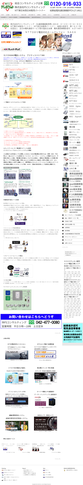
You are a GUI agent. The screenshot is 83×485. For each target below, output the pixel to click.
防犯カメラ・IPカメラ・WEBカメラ (10, 480)
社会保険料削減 (56, 14)
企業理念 (38, 14)
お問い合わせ (62, 17)
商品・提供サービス (15, 14)
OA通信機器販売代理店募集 (25, 17)
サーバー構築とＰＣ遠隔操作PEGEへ (45, 407)
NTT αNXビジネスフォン (9, 474)
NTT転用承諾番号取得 (49, 477)
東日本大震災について (28, 470)
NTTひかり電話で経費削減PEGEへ (45, 360)
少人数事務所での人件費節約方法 (30, 474)
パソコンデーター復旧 (56, 452)
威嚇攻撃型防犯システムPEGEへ (17, 431)
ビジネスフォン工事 (65, 14)
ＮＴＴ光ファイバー (10, 452)
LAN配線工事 (73, 14)
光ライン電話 (47, 472)
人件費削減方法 (68, 255)
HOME (1, 19)
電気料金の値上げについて (28, 471)
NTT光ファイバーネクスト (9, 472)
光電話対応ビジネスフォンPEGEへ (16, 360)
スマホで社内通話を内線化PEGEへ (16, 383)
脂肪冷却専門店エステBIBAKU (72, 470)
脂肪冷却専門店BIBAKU (36, 17)
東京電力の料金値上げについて (70, 253)
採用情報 (44, 14)
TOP (2, 14)
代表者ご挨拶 (23, 14)
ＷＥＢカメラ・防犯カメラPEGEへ (45, 431)
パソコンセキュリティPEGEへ (16, 407)
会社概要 (7, 14)
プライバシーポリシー (47, 17)
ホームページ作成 (26, 452)
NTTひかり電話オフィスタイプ (9, 470)
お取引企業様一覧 (31, 14)
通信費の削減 (42, 452)
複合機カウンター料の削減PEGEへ (45, 383)
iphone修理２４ (4, 17)
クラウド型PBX (48, 474)
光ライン (49, 14)
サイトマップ (55, 17)
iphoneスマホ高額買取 (13, 17)
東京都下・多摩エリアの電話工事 (30, 473)
